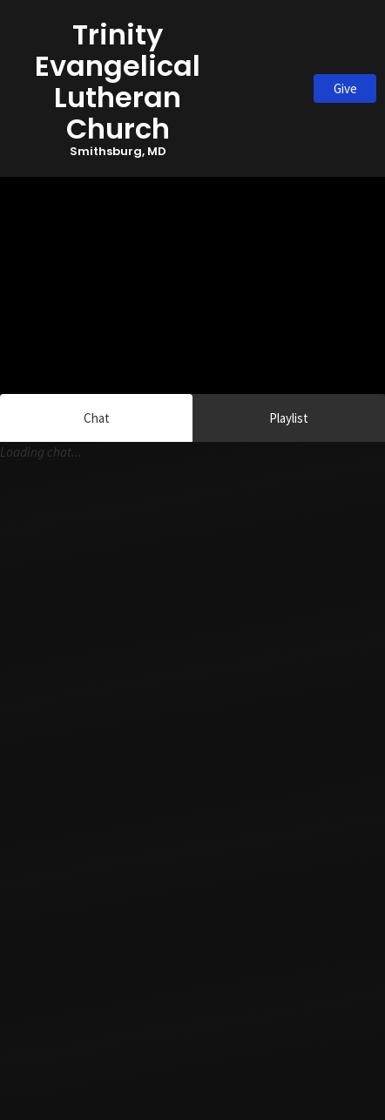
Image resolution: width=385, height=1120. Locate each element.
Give (345, 88)
